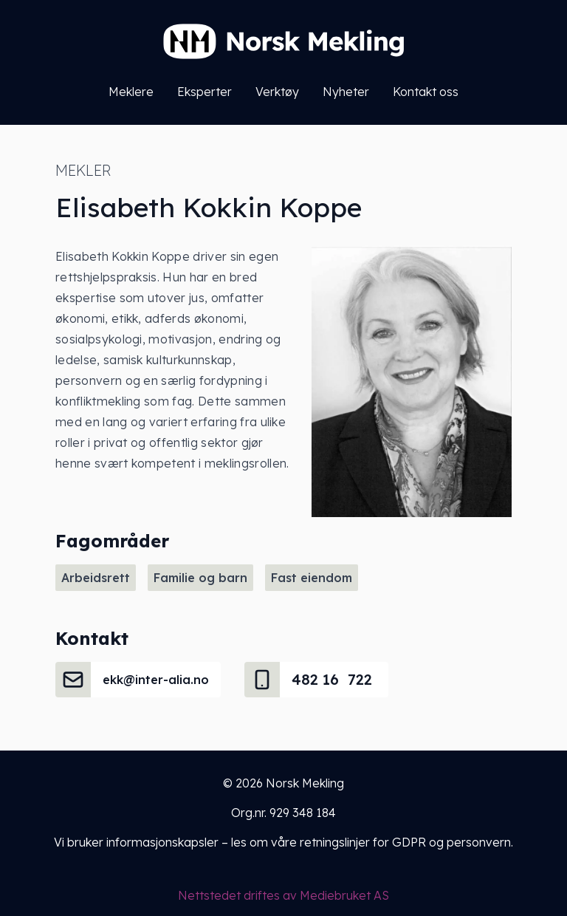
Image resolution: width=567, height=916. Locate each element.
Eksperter (204, 91)
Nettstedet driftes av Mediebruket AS (283, 895)
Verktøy (277, 91)
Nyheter (346, 91)
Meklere (131, 91)
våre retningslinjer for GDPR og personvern (391, 842)
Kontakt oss (425, 91)
